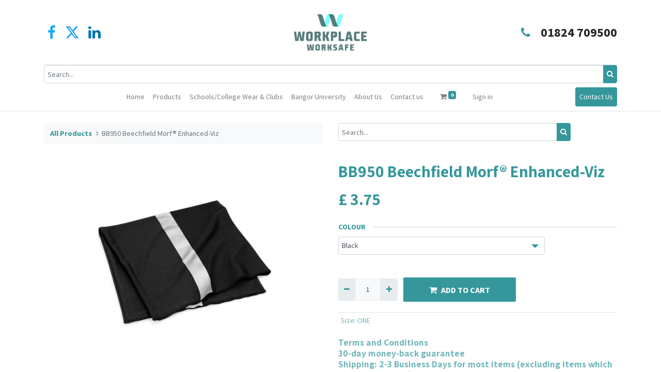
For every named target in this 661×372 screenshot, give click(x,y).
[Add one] (388, 289)
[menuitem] (135, 96)
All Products (71, 133)
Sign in (483, 96)
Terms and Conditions (383, 342)
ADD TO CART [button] (459, 290)
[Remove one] (346, 289)
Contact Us (596, 96)
